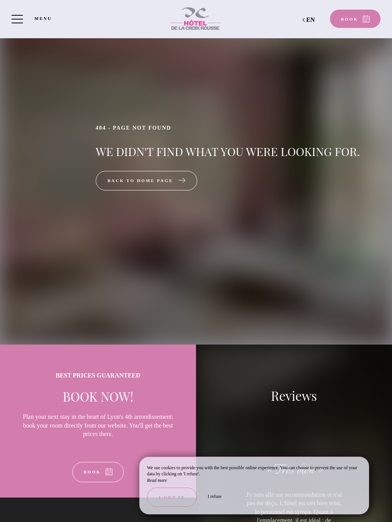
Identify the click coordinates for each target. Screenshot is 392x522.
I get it (172, 497)
